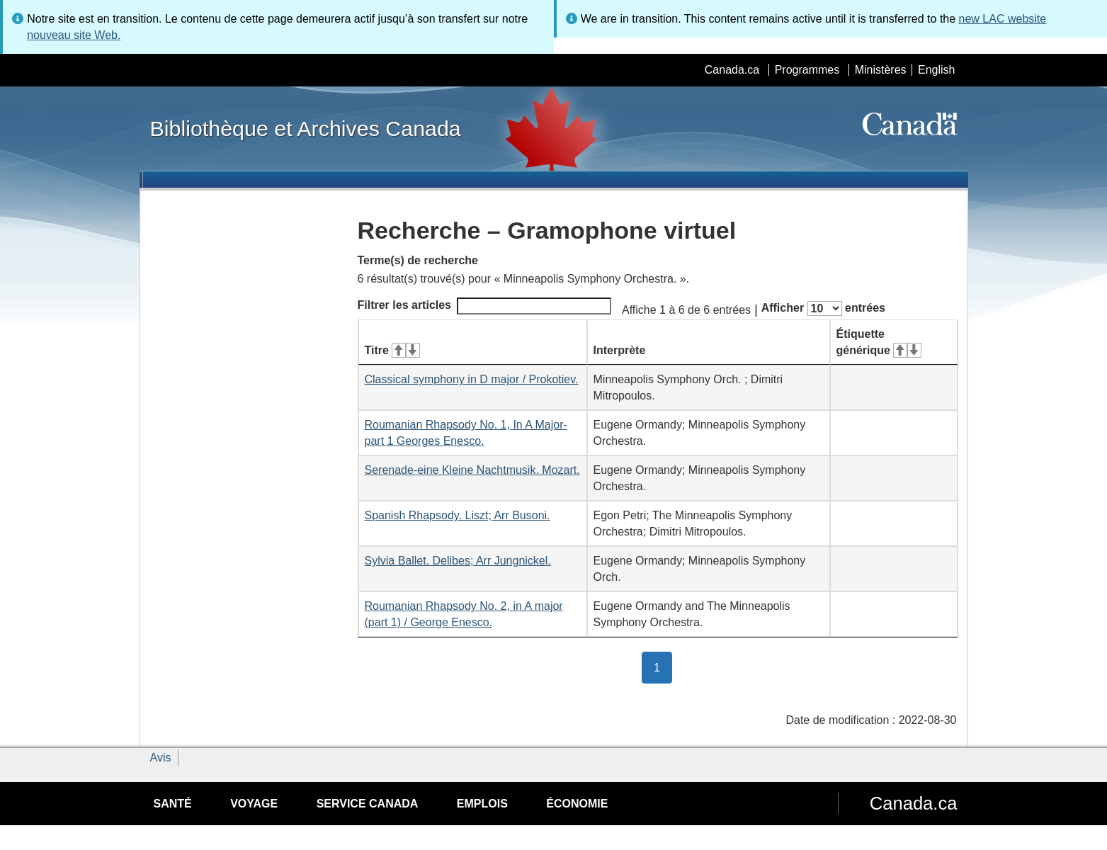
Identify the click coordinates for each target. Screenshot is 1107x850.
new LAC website (1003, 19)
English (936, 70)
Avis (160, 758)
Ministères (881, 70)
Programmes (807, 70)
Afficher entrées (823, 308)
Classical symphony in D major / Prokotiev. (472, 379)
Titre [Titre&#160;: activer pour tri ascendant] (392, 350)
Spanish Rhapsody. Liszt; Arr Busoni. (457, 515)
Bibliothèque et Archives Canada (305, 128)
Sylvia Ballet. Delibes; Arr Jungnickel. (458, 561)
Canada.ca (732, 70)
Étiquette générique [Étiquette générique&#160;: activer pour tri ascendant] (878, 342)
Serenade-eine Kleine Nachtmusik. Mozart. (472, 470)
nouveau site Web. (73, 35)
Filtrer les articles (485, 306)
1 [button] (663, 666)
